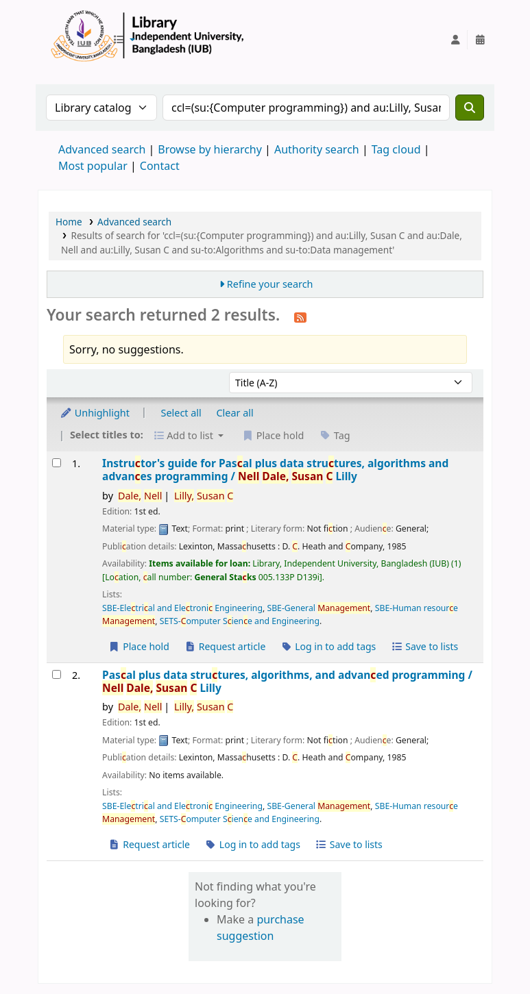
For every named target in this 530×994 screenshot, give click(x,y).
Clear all (235, 412)
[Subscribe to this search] (300, 316)
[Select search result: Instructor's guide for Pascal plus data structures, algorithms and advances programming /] (56, 462)
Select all (181, 412)
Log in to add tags (328, 646)
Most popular (93, 165)
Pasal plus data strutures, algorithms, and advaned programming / (287, 682)
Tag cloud (396, 149)
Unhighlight (95, 412)
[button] (124, 40)
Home (69, 221)
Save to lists (424, 646)
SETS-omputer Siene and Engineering (240, 621)
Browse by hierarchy (210, 149)
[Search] (469, 108)
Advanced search (101, 149)
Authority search (316, 149)
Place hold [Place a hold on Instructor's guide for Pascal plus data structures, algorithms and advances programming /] (138, 646)
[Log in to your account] (455, 40)
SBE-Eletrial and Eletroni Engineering (182, 608)
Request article (225, 646)
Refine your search (270, 283)
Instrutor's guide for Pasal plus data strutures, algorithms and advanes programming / (275, 470)
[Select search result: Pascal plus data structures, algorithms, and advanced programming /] (56, 674)
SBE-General (318, 608)
